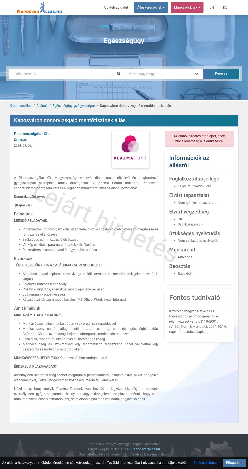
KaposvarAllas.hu (146, 449)
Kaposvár (20, 140)
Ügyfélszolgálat (117, 7)
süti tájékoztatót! (174, 463)
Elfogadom (234, 463)
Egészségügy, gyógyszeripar (73, 106)
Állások (42, 106)
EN (212, 7)
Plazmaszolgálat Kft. (32, 133)
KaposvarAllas (21, 106)
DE (225, 7)
